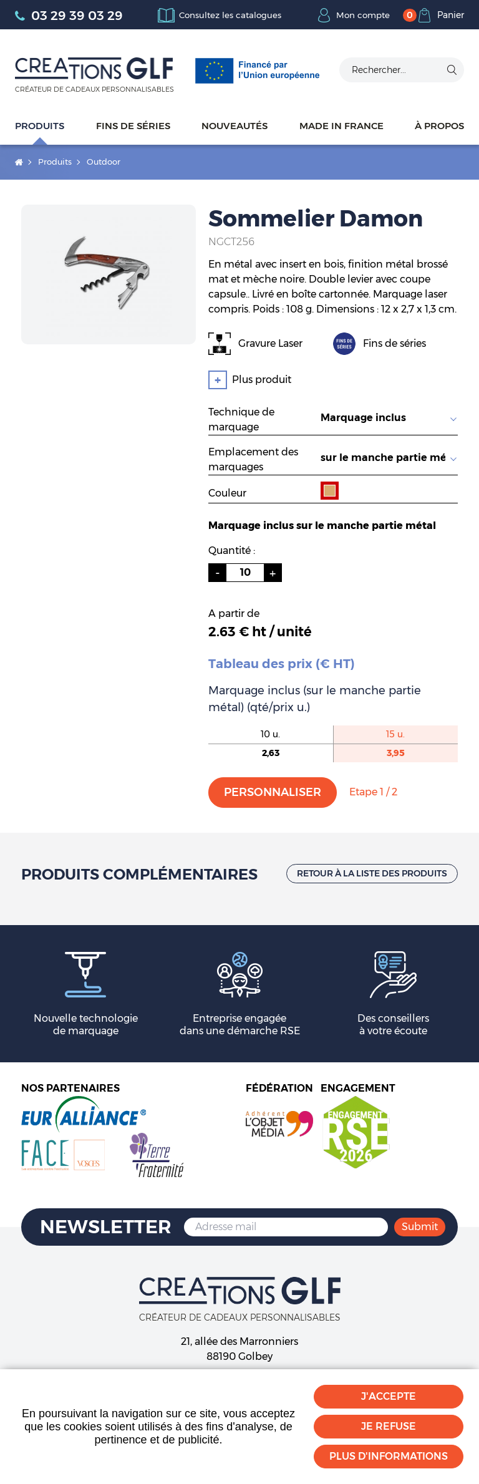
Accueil (19, 162)
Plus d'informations (388, 1456)
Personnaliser (272, 792)
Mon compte (362, 15)
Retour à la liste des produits (372, 873)
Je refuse (388, 1426)
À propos (439, 126)
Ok (451, 69)
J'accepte (388, 1396)
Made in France (341, 126)
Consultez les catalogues (230, 15)
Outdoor (103, 162)
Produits (39, 126)
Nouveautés (234, 126)
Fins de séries (133, 126)
